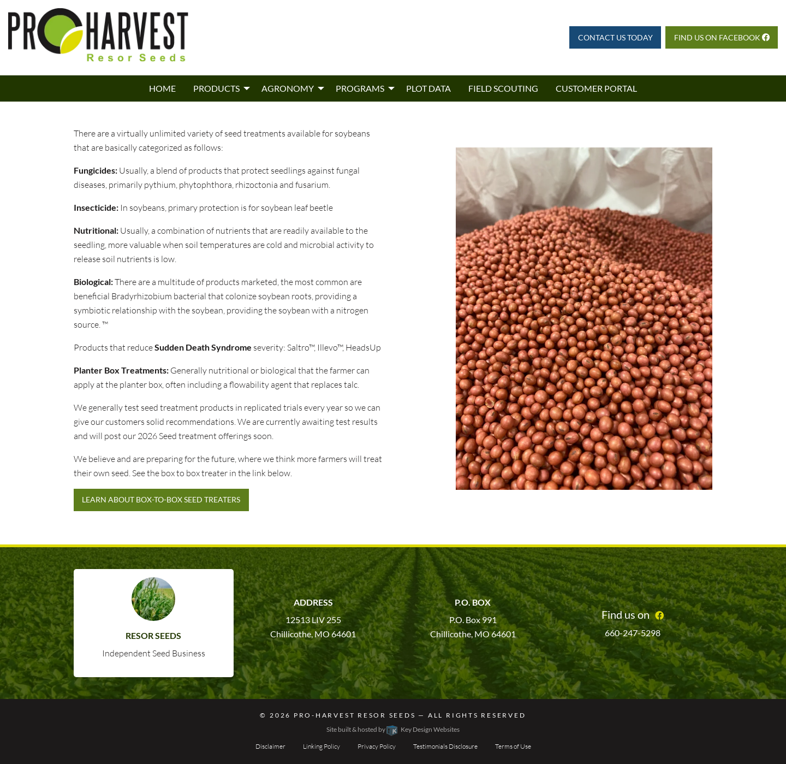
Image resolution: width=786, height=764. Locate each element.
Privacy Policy (377, 746)
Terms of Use (513, 746)
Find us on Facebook (722, 37)
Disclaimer (270, 746)
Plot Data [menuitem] (428, 88)
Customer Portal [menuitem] (596, 88)
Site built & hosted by (392, 729)
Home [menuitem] (162, 88)
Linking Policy (321, 746)
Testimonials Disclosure (445, 746)
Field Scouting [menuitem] (503, 88)
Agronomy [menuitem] (287, 88)
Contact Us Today (615, 37)
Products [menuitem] (216, 88)
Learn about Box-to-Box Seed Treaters (161, 499)
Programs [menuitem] (360, 88)
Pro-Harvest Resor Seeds (355, 715)
